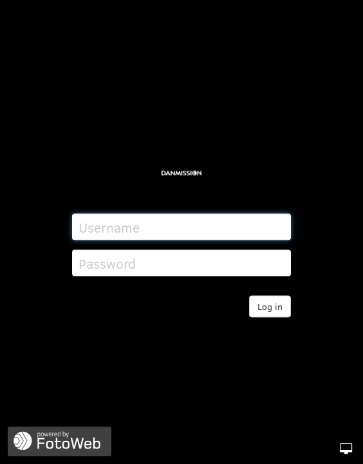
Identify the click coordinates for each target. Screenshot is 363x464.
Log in (270, 306)
